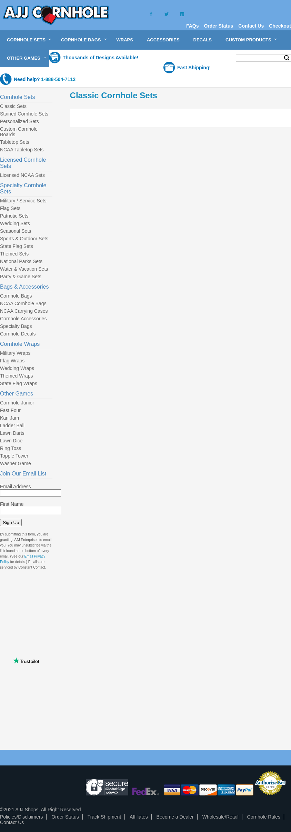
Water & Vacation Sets (24, 269)
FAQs (192, 26)
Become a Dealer (175, 817)
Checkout (280, 26)
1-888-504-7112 (58, 79)
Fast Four (10, 410)
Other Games (23, 58)
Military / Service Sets (23, 200)
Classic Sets (13, 106)
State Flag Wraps (18, 383)
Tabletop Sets (14, 142)
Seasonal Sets (15, 231)
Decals (202, 39)
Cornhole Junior (17, 402)
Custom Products (248, 39)
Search (286, 58)
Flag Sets (10, 208)
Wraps (125, 39)
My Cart (217, 57)
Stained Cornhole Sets (24, 114)
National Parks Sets (21, 261)
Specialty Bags (16, 326)
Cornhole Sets (26, 39)
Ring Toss (10, 448)
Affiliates (139, 817)
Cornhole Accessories (23, 318)
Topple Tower (14, 456)
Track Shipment (104, 817)
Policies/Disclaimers (21, 817)
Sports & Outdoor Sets (24, 238)
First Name (11, 504)
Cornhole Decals (18, 334)
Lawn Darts (12, 433)
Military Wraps (15, 353)
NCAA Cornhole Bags (23, 303)
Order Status (218, 26)
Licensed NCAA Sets (22, 175)
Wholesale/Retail (220, 817)
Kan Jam (9, 418)
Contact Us (251, 26)
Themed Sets (14, 254)
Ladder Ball (12, 425)
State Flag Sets (16, 246)
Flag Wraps (12, 360)
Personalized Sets (19, 121)
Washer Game (15, 463)
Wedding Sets (15, 223)
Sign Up (11, 522)
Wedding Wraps (17, 368)
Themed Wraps (16, 376)
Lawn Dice (11, 440)
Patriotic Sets (14, 216)
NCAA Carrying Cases (24, 311)
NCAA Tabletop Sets (22, 149)
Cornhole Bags (81, 39)
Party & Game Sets (20, 276)
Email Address (15, 486)
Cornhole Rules (264, 817)
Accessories (163, 39)
